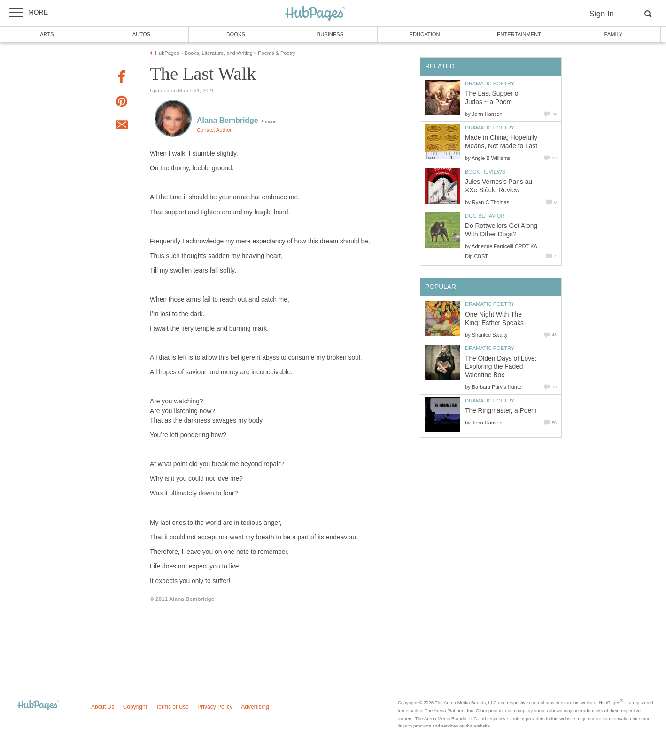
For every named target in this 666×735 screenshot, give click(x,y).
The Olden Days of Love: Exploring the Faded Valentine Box (501, 367)
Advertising (255, 707)
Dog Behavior (484, 216)
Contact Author (214, 130)
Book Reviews (485, 171)
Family (613, 34)
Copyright (135, 707)
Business (330, 34)
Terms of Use (172, 707)
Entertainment (519, 34)
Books (235, 34)
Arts (47, 34)
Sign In (601, 13)
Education (424, 34)
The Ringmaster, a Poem (501, 410)
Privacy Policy (214, 707)
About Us (102, 707)
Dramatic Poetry (489, 83)
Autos (141, 34)
